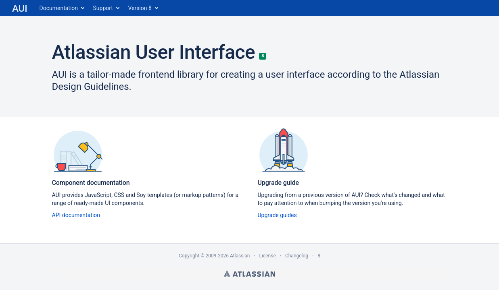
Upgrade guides (277, 215)
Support (103, 8)
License (267, 256)
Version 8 (139, 8)
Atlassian (249, 273)
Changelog (296, 256)
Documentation (59, 8)
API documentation (76, 215)
